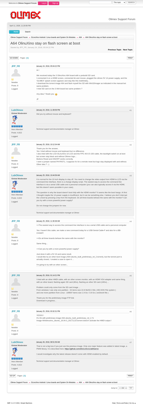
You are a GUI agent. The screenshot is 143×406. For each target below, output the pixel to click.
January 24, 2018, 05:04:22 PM (48, 66)
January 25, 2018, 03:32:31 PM (48, 311)
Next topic (128, 50)
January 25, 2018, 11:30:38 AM (48, 221)
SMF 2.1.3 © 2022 (13, 403)
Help (113, 403)
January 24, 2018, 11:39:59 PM (48, 110)
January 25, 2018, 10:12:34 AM (48, 144)
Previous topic (114, 50)
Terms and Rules (122, 403)
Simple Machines (26, 403)
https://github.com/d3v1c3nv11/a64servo (81, 349)
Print (130, 58)
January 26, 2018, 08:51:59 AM (48, 342)
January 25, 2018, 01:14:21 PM (48, 275)
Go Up (12, 376)
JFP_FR (15, 66)
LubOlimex (17, 110)
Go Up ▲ (133, 403)
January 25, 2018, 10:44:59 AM (48, 175)
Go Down (14, 58)
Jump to (114, 388)
